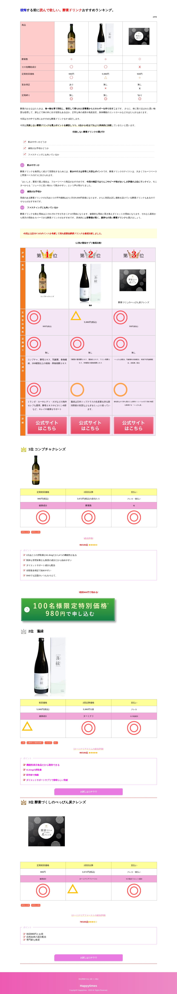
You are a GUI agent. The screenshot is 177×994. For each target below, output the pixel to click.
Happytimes (88, 986)
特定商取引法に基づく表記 (89, 979)
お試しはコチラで (88, 791)
